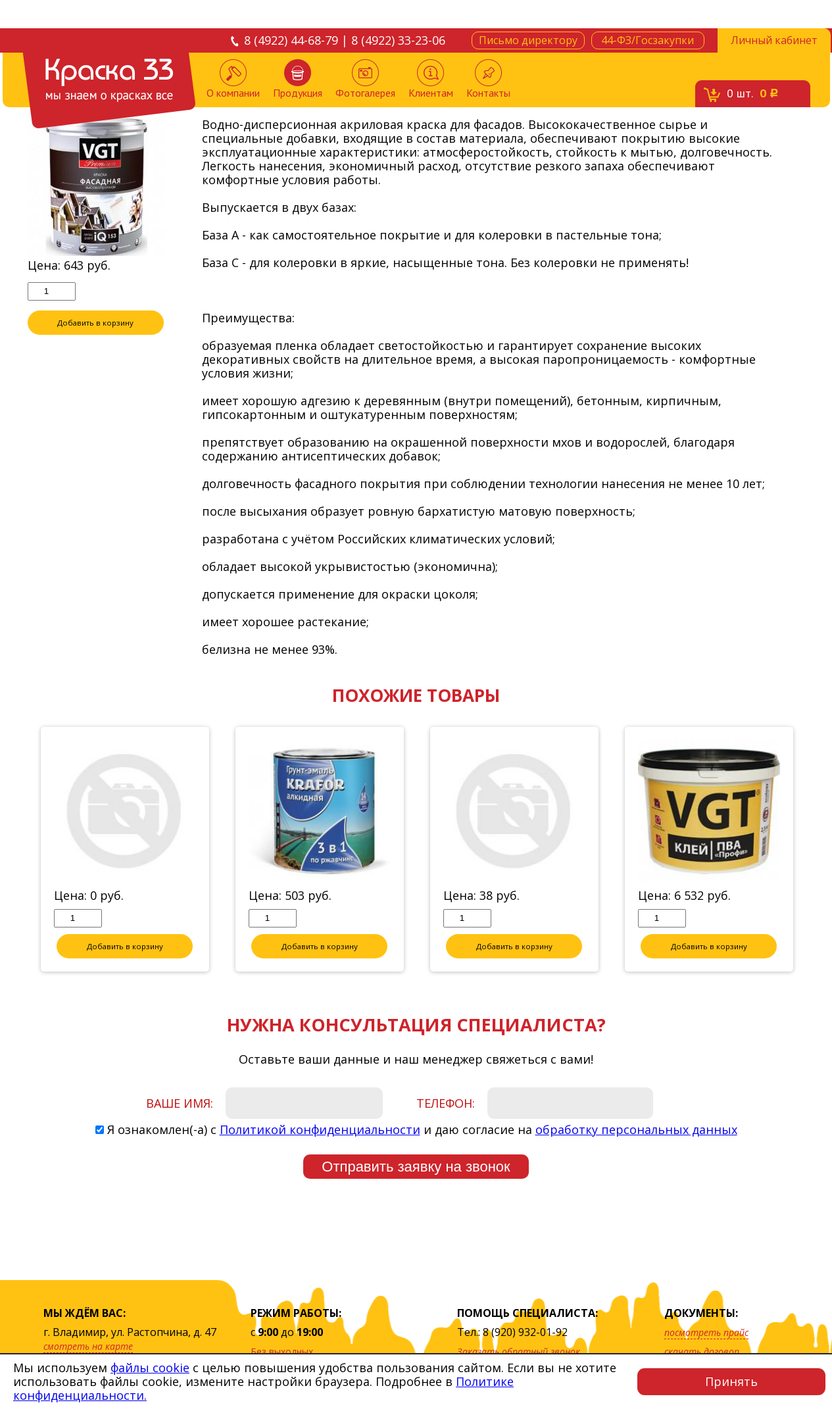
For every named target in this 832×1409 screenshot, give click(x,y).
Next (814, 849)
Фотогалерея (365, 79)
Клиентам (430, 79)
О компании (233, 79)
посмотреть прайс (706, 1332)
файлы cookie (149, 1367)
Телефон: (445, 1103)
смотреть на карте (88, 1346)
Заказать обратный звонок (518, 1351)
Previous (17, 849)
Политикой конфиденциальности (320, 1129)
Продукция (297, 79)
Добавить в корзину (95, 322)
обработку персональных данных (636, 1129)
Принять (731, 1381)
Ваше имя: (179, 1103)
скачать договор (701, 1351)
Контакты (488, 79)
